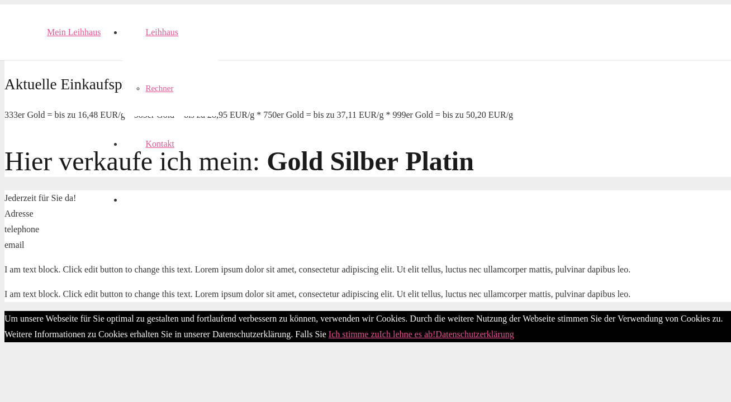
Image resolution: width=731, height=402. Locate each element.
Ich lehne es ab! (407, 334)
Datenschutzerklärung (474, 334)
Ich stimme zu (354, 334)
